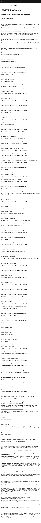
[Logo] (20, 1)
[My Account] (39, 1)
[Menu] (1, 1)
